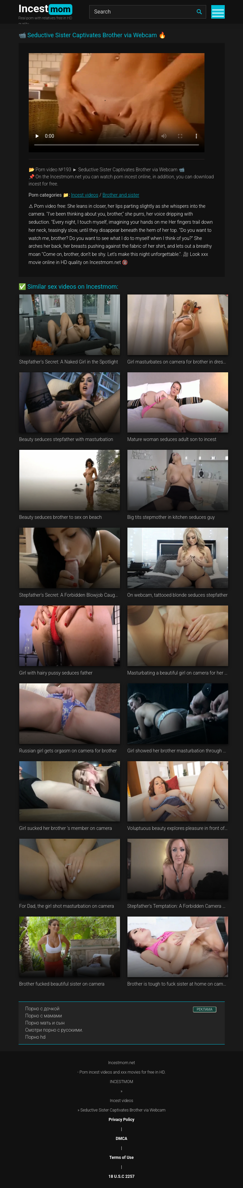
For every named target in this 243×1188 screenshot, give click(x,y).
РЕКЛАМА (205, 1009)
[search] (199, 12)
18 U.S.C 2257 (121, 1176)
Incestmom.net (121, 1062)
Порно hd (35, 1037)
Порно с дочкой (42, 1008)
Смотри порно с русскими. (54, 1030)
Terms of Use (122, 1157)
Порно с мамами (43, 1015)
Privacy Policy (121, 1119)
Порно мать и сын (45, 1023)
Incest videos (84, 195)
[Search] (147, 12)
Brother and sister (120, 195)
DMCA (121, 1138)
